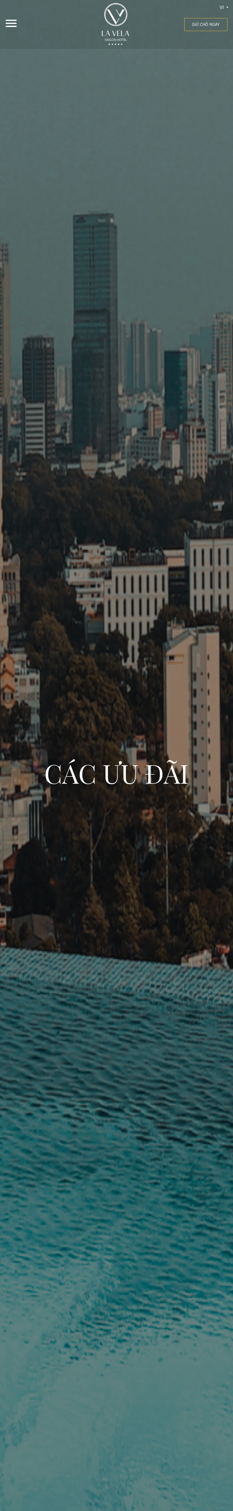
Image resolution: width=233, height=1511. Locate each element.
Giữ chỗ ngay (206, 24)
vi (222, 7)
